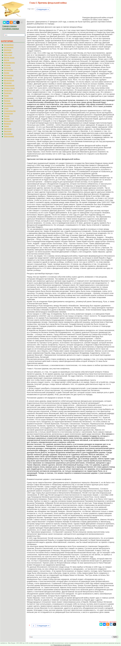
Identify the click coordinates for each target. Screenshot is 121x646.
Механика (8, 83)
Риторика (7, 103)
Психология (8, 98)
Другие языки (9, 57)
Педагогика (8, 91)
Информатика (9, 63)
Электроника (9, 136)
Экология (7, 131)
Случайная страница (10, 29)
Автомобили (8, 45)
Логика (6, 73)
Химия (6, 126)
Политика (7, 93)
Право (6, 96)
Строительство (10, 111)
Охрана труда (9, 88)
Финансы (7, 124)
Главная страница (9, 26)
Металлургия (9, 80)
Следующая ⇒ (43, 9)
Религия (7, 101)
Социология (8, 106)
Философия (8, 121)
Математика (8, 75)
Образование (9, 85)
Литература (8, 70)
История (7, 65)
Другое (6, 60)
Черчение (7, 129)
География (8, 52)
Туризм (6, 116)
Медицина (8, 78)
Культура (7, 68)
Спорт (6, 108)
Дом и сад (8, 55)
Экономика (8, 134)
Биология (7, 50)
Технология (8, 113)
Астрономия (8, 47)
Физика (6, 119)
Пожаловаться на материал (61, 645)
